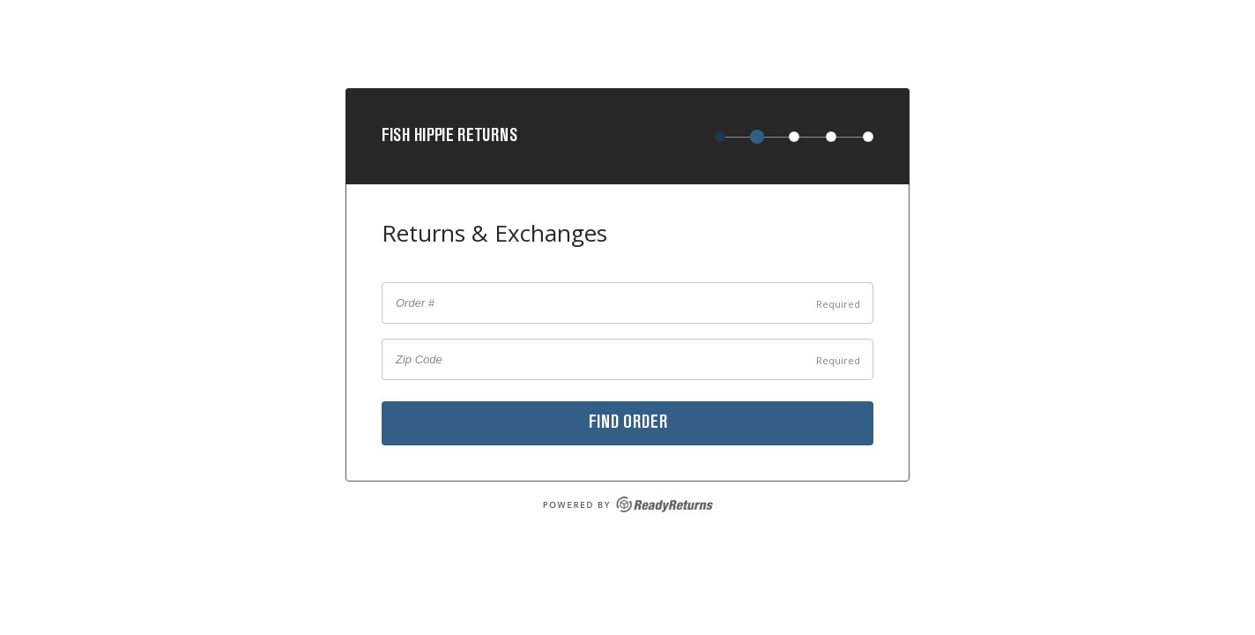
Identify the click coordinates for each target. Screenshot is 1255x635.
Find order (628, 423)
